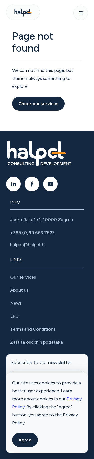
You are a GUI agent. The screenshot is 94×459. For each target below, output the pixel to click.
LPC (14, 316)
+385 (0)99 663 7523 (32, 232)
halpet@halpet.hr (28, 244)
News (16, 303)
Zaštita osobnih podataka (36, 342)
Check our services (38, 103)
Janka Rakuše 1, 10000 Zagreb (41, 219)
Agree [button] (25, 440)
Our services (23, 277)
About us (19, 290)
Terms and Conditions (32, 329)
